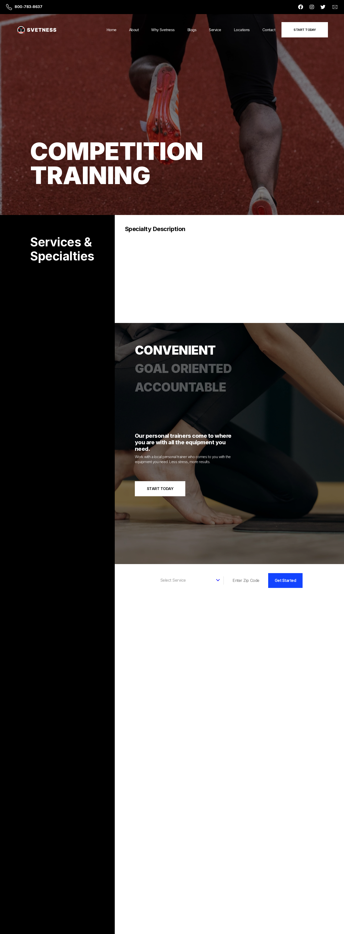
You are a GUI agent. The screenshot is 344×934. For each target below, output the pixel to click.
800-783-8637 (28, 6)
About (134, 29)
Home (111, 29)
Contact (268, 29)
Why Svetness (163, 29)
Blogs (192, 29)
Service (215, 29)
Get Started (285, 579)
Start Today (305, 30)
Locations (242, 29)
